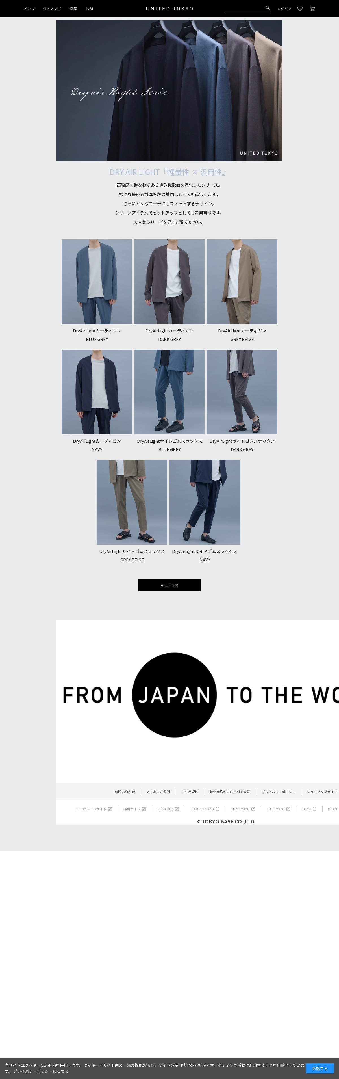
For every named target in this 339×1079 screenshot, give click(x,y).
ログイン (284, 9)
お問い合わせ (125, 791)
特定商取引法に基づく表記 (230, 791)
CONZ (306, 808)
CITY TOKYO (240, 808)
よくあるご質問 (158, 791)
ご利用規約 (189, 791)
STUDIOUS (165, 808)
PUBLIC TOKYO (202, 808)
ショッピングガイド (322, 791)
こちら (63, 1071)
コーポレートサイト (91, 808)
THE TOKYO (276, 808)
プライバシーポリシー (278, 791)
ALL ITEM (169, 585)
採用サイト (131, 808)
